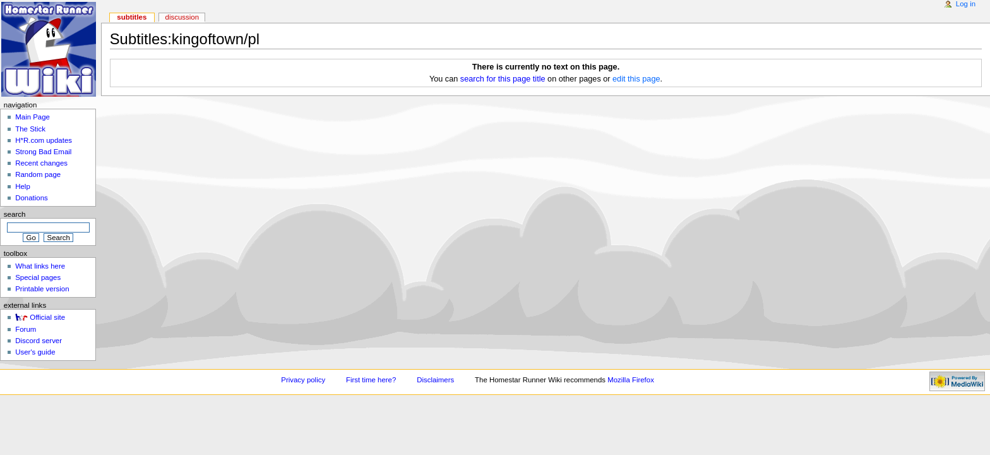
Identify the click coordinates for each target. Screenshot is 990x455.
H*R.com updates (43, 140)
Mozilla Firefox (630, 380)
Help (22, 186)
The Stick (30, 129)
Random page (38, 174)
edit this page (636, 79)
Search (15, 214)
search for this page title (503, 79)
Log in (965, 4)
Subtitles (131, 17)
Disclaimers (435, 380)
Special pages (38, 277)
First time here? (371, 380)
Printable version (42, 289)
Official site (47, 317)
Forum (25, 329)
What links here (40, 266)
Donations (31, 198)
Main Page (32, 117)
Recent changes (41, 163)
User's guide (35, 352)
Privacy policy (303, 380)
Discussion (182, 17)
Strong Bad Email (43, 151)
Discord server (38, 340)
